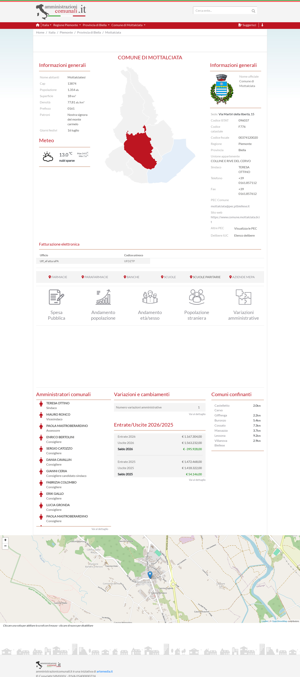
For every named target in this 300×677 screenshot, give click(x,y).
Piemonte (66, 32)
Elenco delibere (244, 235)
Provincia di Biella (89, 32)
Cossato (220, 425)
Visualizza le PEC (245, 228)
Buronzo (220, 420)
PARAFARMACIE (96, 277)
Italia (52, 32)
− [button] (5, 517)
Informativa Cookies (112, 651)
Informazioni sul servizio (52, 651)
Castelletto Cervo (222, 408)
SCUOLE (170, 277)
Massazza (221, 430)
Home (40, 32)
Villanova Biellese (221, 443)
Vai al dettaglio (100, 499)
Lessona (220, 435)
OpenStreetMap (279, 592)
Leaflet (265, 592)
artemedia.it (105, 642)
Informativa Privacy (84, 651)
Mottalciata (113, 32)
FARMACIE (59, 277)
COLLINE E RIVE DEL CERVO (231, 161)
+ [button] (5, 511)
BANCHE (133, 277)
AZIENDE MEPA (243, 277)
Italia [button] (45, 25)
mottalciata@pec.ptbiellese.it (230, 206)
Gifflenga (221, 415)
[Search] (222, 10)
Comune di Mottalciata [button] (127, 25)
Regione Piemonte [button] (65, 25)
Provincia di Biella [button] (95, 25)
